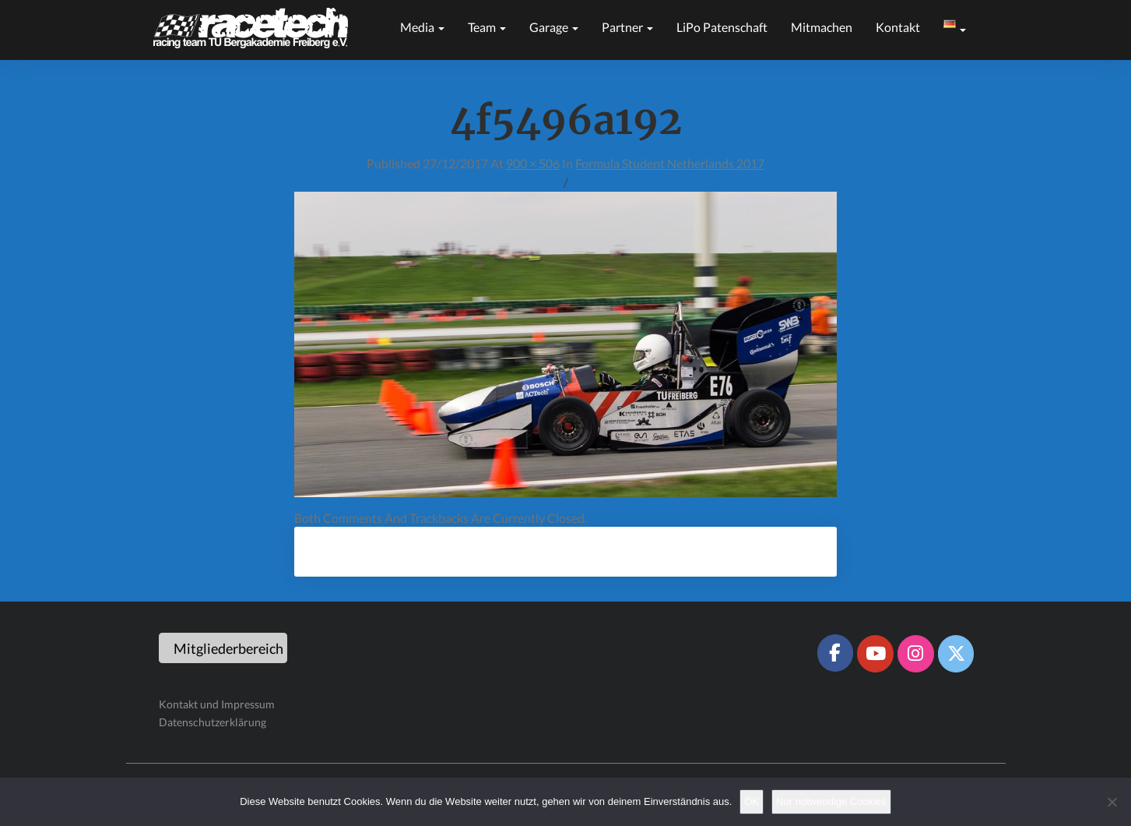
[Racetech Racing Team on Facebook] (835, 653)
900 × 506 (533, 163)
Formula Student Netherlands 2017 (669, 163)
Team (487, 26)
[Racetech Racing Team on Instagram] (915, 653)
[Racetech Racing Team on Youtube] (875, 653)
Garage (553, 26)
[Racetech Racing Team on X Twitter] (956, 653)
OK (751, 801)
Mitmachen (821, 26)
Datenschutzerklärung (212, 722)
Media (422, 26)
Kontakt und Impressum (217, 704)
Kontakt (898, 26)
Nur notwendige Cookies (831, 801)
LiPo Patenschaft (721, 26)
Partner (627, 26)
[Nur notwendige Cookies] (1111, 802)
